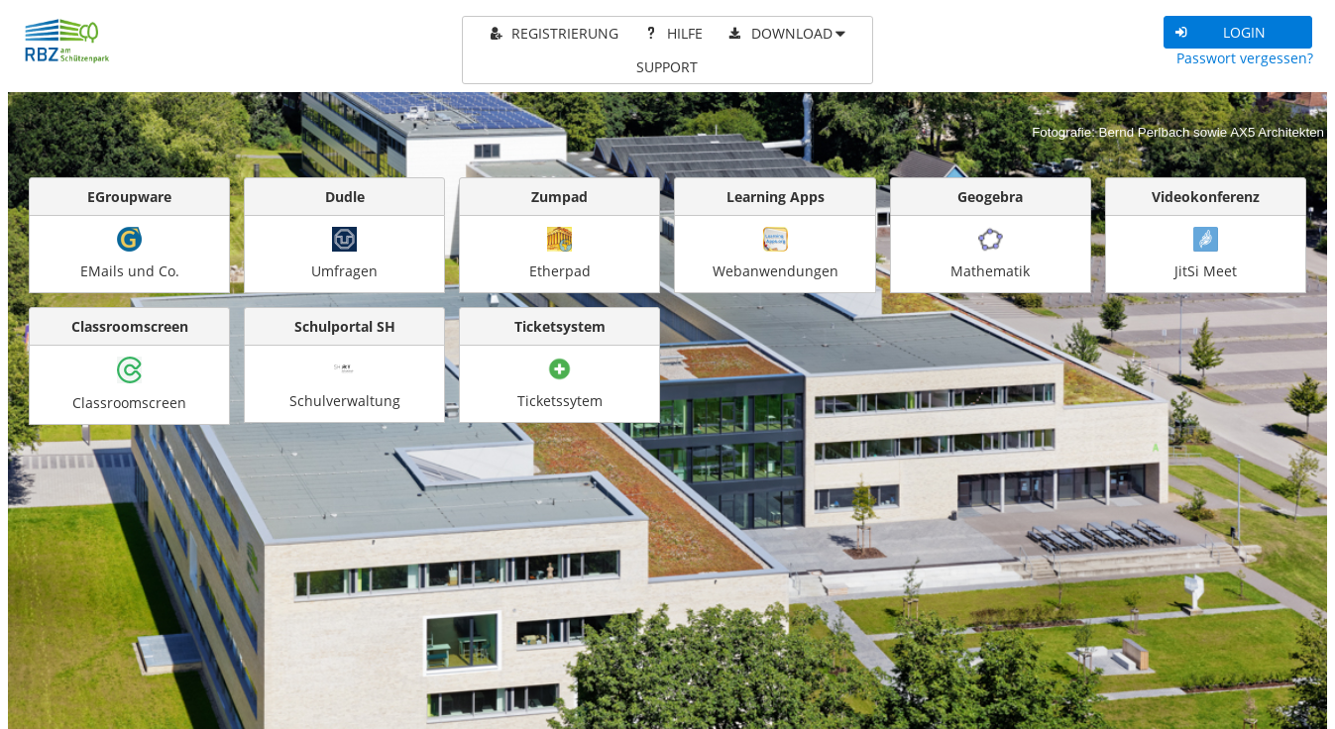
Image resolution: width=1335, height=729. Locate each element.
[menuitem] (552, 34)
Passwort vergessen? (1244, 58)
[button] (1238, 32)
